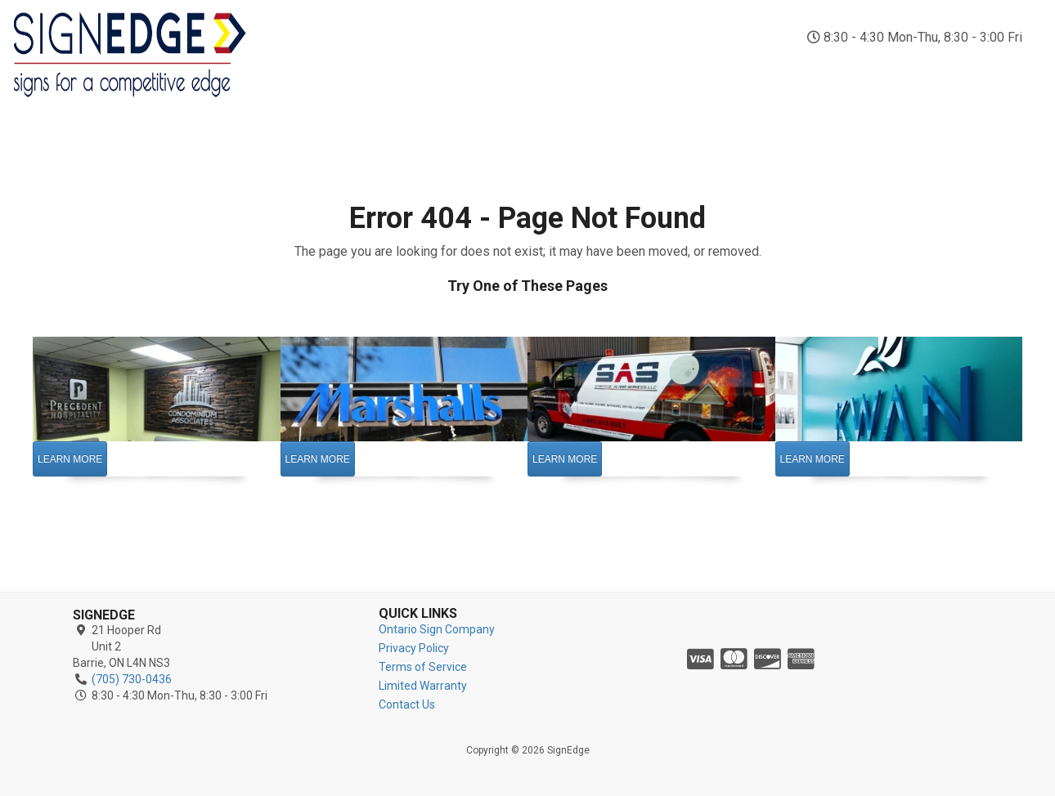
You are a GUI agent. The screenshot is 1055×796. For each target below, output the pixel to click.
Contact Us (1009, 71)
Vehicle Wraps (584, 71)
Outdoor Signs (492, 71)
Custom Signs (842, 71)
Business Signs (752, 71)
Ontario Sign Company (437, 629)
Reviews (927, 63)
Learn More (70, 459)
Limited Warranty (423, 685)
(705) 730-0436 (932, 16)
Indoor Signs (403, 71)
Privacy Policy (414, 648)
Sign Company (318, 71)
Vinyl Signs (668, 71)
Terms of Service (423, 666)
